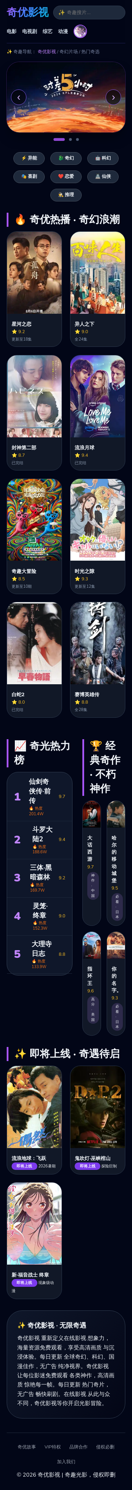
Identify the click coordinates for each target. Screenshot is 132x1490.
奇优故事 (27, 1447)
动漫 (63, 31)
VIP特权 (52, 1447)
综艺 (47, 31)
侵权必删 (105, 1447)
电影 (12, 31)
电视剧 (29, 31)
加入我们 (66, 1462)
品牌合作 (78, 1447)
